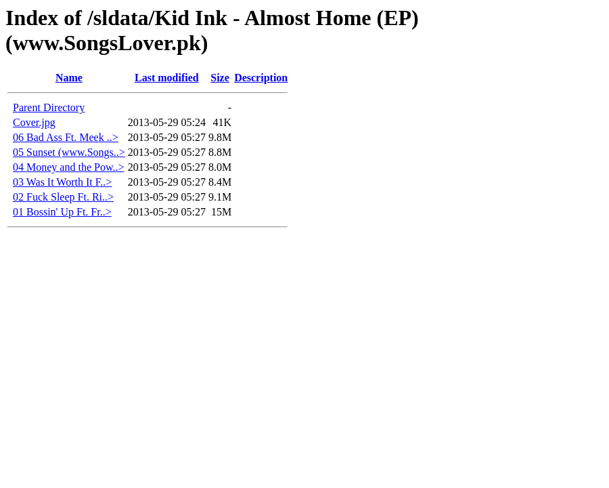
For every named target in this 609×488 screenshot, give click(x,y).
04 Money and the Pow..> (68, 167)
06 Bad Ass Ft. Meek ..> (65, 137)
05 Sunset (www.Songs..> (69, 152)
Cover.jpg (34, 122)
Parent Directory (49, 107)
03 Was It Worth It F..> (62, 182)
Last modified (167, 77)
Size (219, 77)
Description (261, 77)
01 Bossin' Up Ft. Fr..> (62, 212)
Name (69, 77)
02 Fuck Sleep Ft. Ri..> (63, 197)
